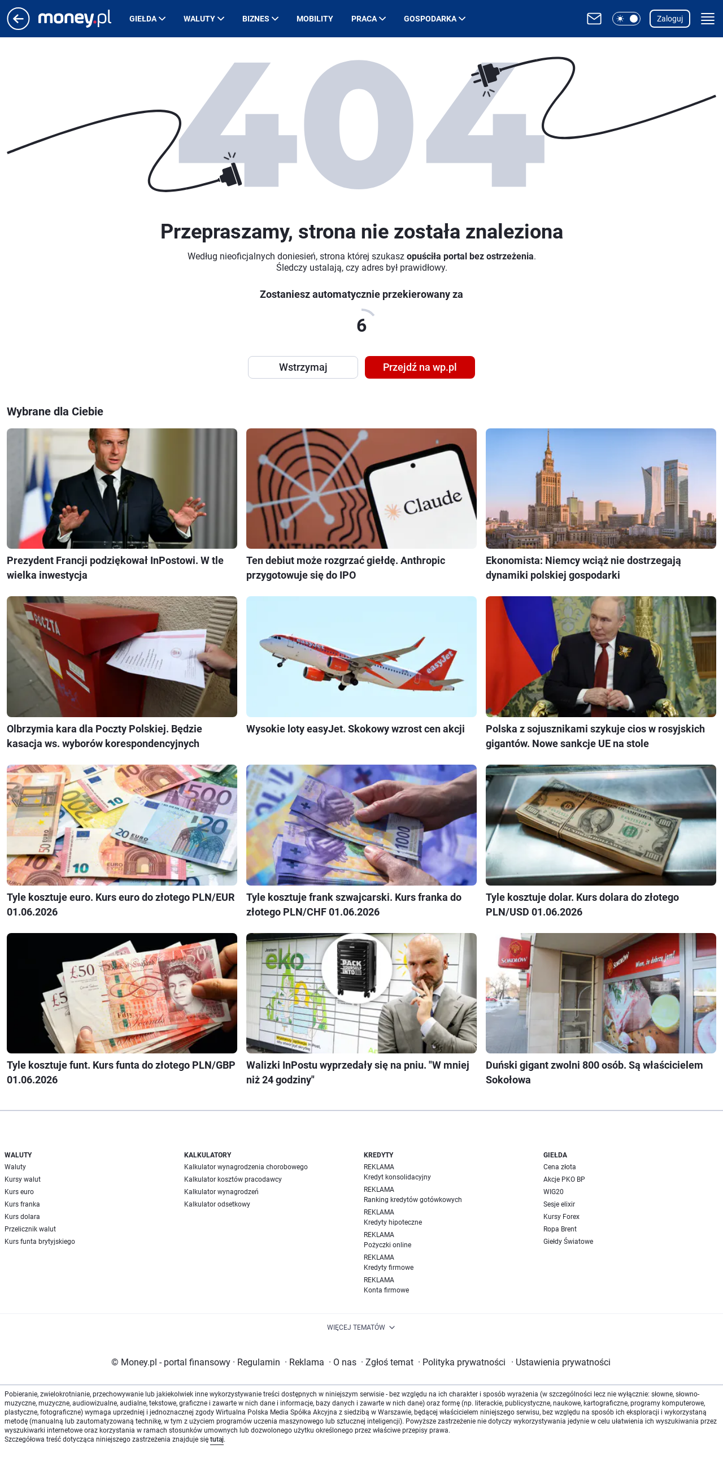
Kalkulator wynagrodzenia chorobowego (246, 1167)
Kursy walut (23, 1179)
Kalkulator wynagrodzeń (221, 1192)
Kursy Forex (561, 1217)
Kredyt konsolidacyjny (397, 1177)
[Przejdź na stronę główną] (18, 26)
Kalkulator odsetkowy (217, 1204)
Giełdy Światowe (568, 1242)
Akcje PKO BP (564, 1179)
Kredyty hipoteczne (393, 1222)
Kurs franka (22, 1204)
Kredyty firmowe (388, 1268)
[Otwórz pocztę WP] (594, 19)
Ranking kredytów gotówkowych (413, 1200)
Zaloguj (670, 18)
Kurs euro (19, 1192)
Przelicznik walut (30, 1229)
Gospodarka (430, 18)
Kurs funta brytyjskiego (40, 1242)
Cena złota (559, 1167)
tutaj (217, 1439)
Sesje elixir (559, 1204)
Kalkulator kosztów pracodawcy (233, 1179)
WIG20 (553, 1192)
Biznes (255, 18)
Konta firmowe (386, 1290)
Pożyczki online (387, 1245)
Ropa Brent (560, 1229)
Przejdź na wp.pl (420, 367)
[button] (626, 18)
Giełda (142, 18)
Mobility (315, 18)
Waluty (199, 18)
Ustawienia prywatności (561, 1362)
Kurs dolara (22, 1217)
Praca (364, 18)
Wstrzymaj (303, 367)
